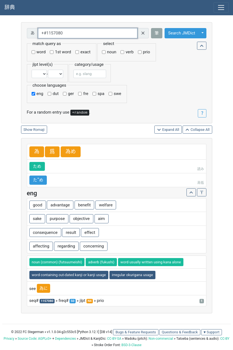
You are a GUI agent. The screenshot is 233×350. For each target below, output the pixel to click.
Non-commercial (160, 339)
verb (130, 51)
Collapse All (197, 130)
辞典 (9, 7)
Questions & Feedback (180, 332)
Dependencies (65, 339)
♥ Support (211, 332)
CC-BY (224, 339)
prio (146, 51)
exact (85, 51)
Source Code (26, 339)
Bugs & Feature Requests (136, 332)
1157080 (47, 301)
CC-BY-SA (114, 339)
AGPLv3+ (45, 339)
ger (71, 93)
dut (56, 93)
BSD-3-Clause (131, 345)
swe (117, 93)
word (41, 51)
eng (40, 93)
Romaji (39, 130)
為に (43, 288)
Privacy (9, 339)
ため (37, 166)
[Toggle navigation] (221, 7)
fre (85, 93)
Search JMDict (181, 33)
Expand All (168, 130)
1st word (63, 51)
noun (111, 51)
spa (101, 93)
